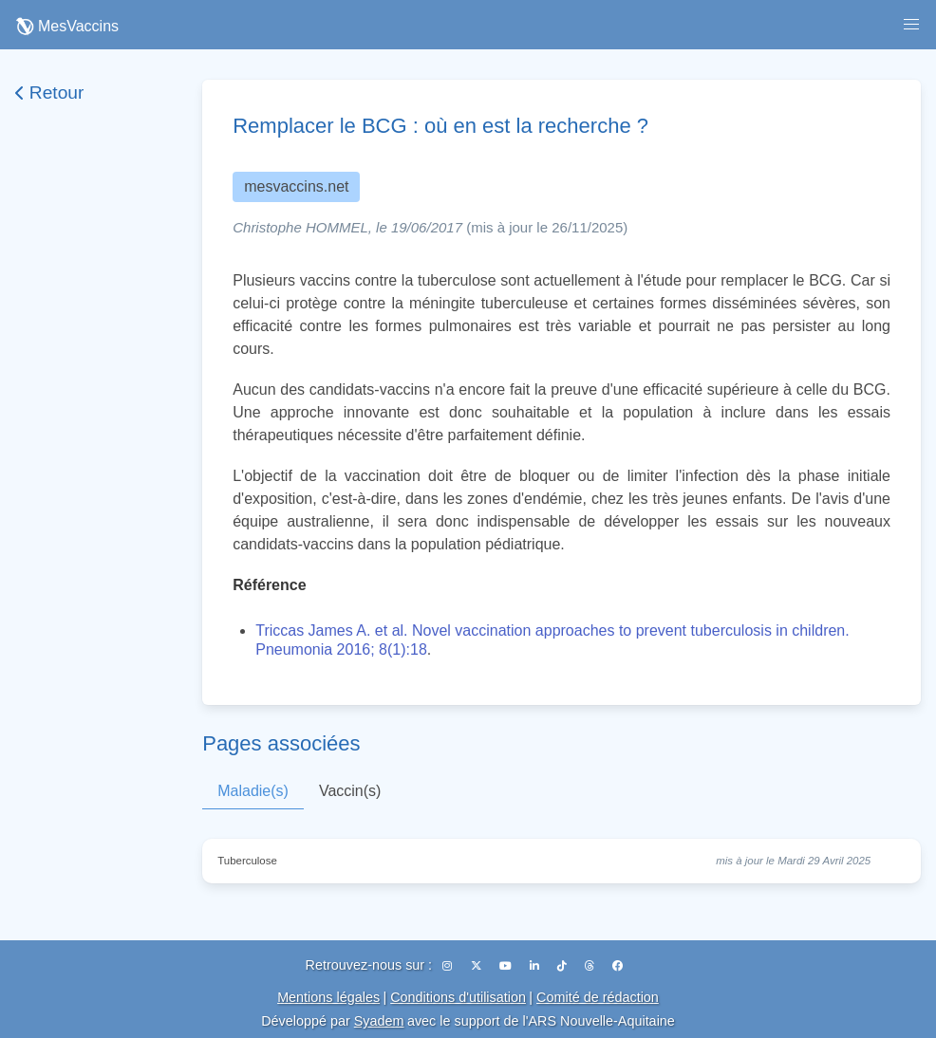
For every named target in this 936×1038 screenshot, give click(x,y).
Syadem (379, 1021)
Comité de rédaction (597, 997)
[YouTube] (507, 966)
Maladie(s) (253, 791)
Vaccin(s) (350, 791)
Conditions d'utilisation (458, 997)
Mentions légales (328, 997)
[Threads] (591, 966)
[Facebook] (617, 966)
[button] (911, 24)
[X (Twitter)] (477, 966)
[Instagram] (448, 966)
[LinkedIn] (536, 966)
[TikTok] (563, 966)
